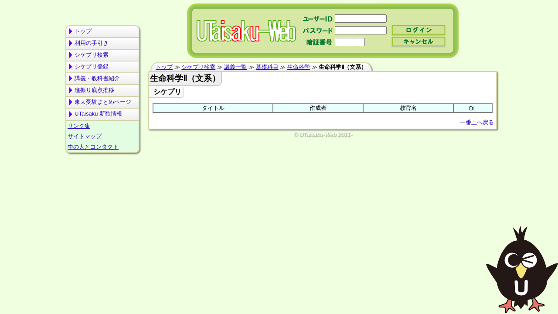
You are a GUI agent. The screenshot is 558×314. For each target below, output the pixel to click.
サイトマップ (85, 136)
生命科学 (298, 67)
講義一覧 (235, 67)
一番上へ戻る (477, 122)
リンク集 (79, 126)
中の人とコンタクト (93, 146)
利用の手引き (92, 43)
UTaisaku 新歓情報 (98, 113)
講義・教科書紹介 (97, 78)
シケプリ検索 (92, 54)
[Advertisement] (102, 190)
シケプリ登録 (92, 66)
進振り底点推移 (94, 90)
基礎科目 (267, 67)
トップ (83, 31)
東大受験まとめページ (103, 102)
